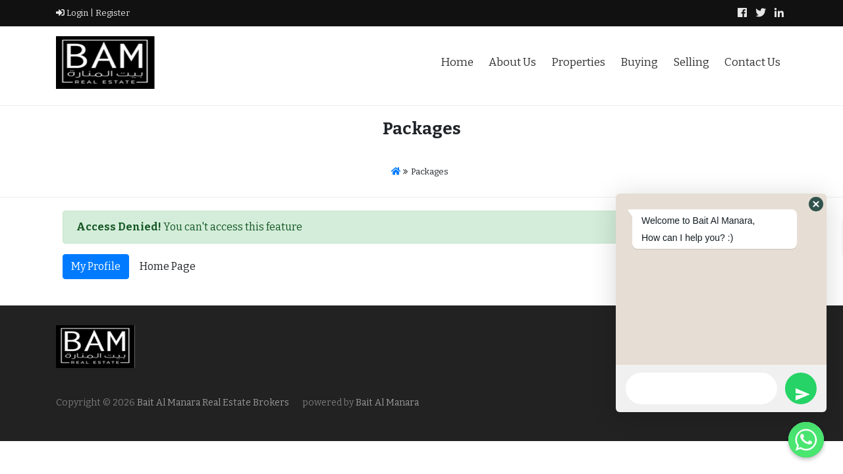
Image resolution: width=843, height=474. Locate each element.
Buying (639, 62)
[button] (816, 204)
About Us (512, 62)
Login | (75, 13)
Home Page (168, 266)
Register (112, 13)
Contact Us (752, 62)
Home (457, 62)
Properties (578, 62)
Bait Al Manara (387, 402)
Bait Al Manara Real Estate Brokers (212, 402)
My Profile (96, 266)
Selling (691, 62)
